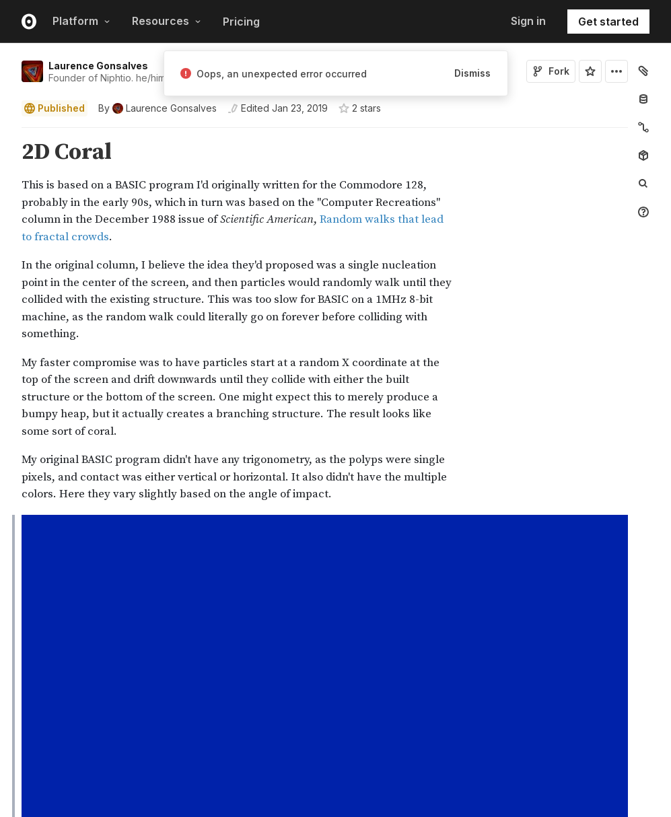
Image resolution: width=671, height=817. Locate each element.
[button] (5, 134)
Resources (166, 21)
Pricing (241, 21)
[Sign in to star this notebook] (590, 71)
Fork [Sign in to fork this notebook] (550, 71)
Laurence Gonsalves (98, 65)
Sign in (528, 21)
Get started (608, 21)
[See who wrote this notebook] (157, 108)
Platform (81, 21)
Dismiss (472, 73)
